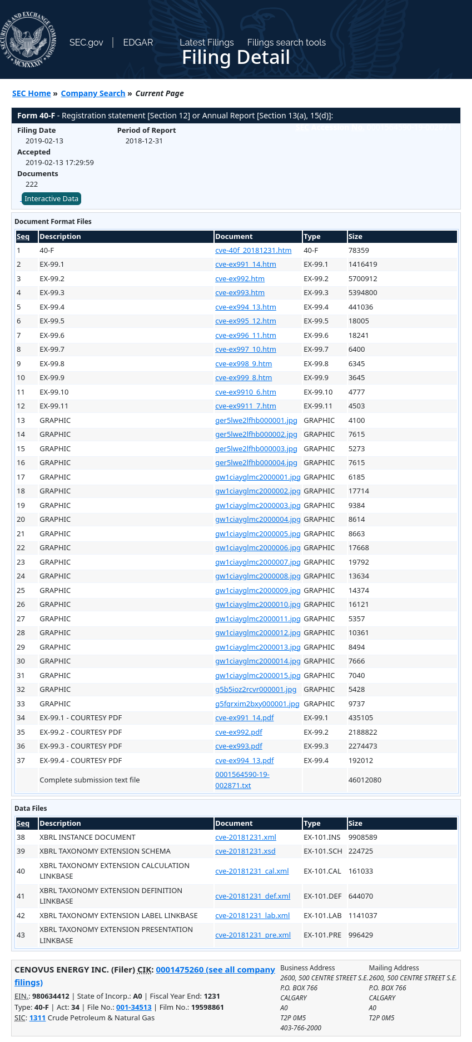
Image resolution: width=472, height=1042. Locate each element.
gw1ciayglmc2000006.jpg (258, 547)
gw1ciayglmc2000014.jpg (258, 661)
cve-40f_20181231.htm (253, 250)
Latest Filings (206, 42)
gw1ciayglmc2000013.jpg (258, 647)
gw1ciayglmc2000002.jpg (258, 491)
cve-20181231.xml (245, 837)
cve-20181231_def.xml (252, 896)
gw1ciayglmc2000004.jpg (258, 519)
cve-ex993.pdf (238, 746)
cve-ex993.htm (240, 292)
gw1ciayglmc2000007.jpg (258, 562)
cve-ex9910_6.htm (245, 392)
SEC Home (31, 93)
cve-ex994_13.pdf (244, 760)
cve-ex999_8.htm (243, 377)
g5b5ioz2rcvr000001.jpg (255, 689)
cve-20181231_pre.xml (253, 935)
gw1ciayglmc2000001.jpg (258, 477)
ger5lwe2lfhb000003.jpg (256, 448)
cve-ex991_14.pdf (244, 717)
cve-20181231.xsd (245, 851)
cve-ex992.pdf (238, 732)
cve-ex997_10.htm (245, 349)
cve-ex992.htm (240, 278)
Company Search (93, 93)
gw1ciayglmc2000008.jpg (258, 576)
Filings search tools (286, 42)
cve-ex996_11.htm (245, 335)
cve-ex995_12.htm (245, 321)
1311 (37, 1018)
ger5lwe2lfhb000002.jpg (256, 434)
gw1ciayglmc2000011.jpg (258, 619)
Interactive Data (51, 198)
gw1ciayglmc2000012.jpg (258, 632)
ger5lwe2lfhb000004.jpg (256, 462)
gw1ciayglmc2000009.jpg (258, 590)
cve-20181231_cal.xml (252, 871)
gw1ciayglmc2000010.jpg (258, 604)
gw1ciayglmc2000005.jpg (258, 534)
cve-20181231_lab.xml (252, 915)
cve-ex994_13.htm (245, 307)
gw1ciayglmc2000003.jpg (258, 505)
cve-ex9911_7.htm (245, 406)
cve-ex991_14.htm (245, 264)
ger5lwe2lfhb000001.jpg (256, 420)
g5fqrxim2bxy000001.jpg (257, 704)
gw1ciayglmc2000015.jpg (258, 675)
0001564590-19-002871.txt (242, 779)
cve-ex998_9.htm (243, 363)
